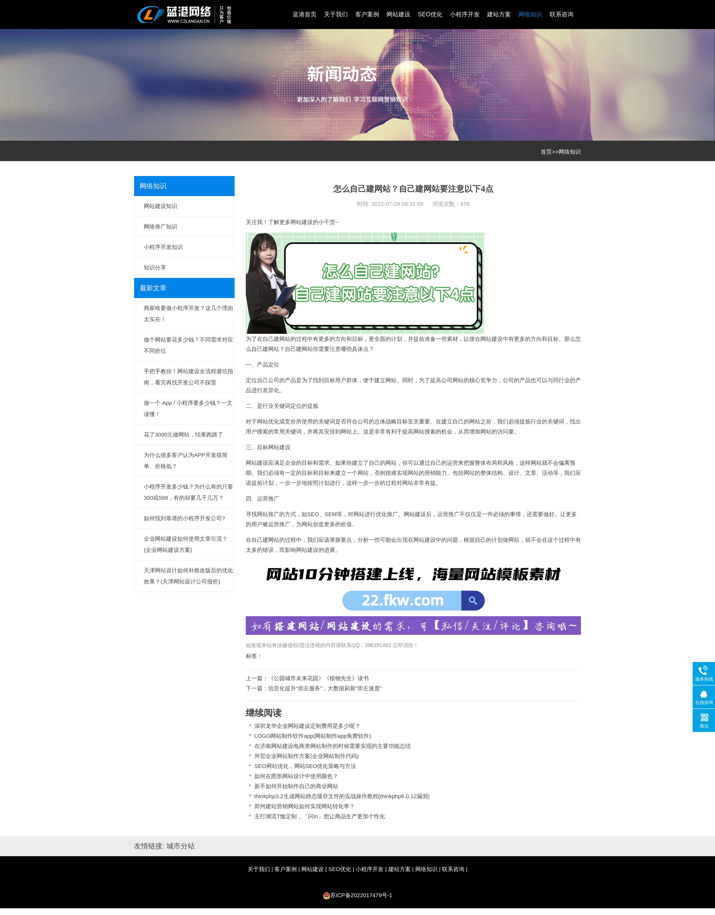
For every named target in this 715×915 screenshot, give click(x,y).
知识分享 (155, 267)
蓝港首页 (305, 14)
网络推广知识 (160, 226)
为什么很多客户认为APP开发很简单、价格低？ (186, 460)
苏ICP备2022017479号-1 (361, 895)
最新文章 (153, 288)
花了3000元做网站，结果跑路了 (183, 434)
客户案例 (367, 14)
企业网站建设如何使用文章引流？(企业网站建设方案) (186, 544)
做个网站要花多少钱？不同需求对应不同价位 (188, 345)
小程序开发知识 (163, 247)
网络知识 (530, 14)
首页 (546, 151)
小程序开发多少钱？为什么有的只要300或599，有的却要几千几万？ (188, 492)
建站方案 (499, 14)
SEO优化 (430, 14)
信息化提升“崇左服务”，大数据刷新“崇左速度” (325, 688)
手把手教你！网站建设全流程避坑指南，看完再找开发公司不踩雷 (188, 376)
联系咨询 (561, 14)
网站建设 (398, 14)
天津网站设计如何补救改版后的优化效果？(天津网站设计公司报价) (188, 576)
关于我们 (336, 14)
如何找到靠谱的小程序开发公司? (184, 518)
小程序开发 (465, 14)
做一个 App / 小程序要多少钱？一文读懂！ (188, 408)
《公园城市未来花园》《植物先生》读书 (318, 678)
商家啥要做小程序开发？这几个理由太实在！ (188, 313)
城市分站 (180, 846)
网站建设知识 (160, 206)
